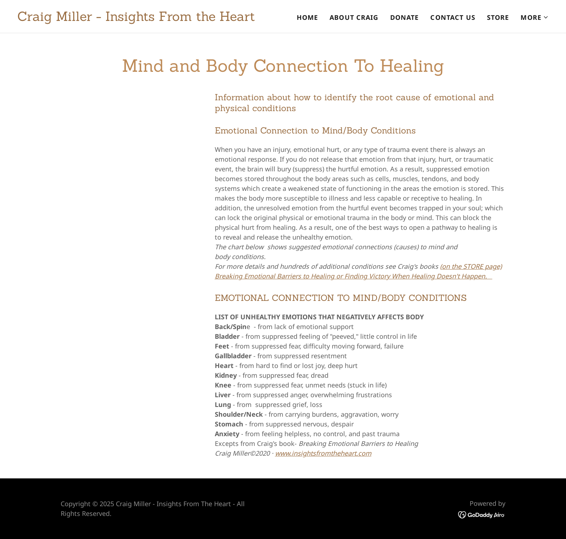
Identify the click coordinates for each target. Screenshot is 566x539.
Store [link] (498, 17)
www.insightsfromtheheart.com (323, 453)
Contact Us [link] (452, 17)
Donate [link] (404, 17)
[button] (535, 17)
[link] (136, 18)
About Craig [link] (354, 17)
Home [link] (307, 17)
